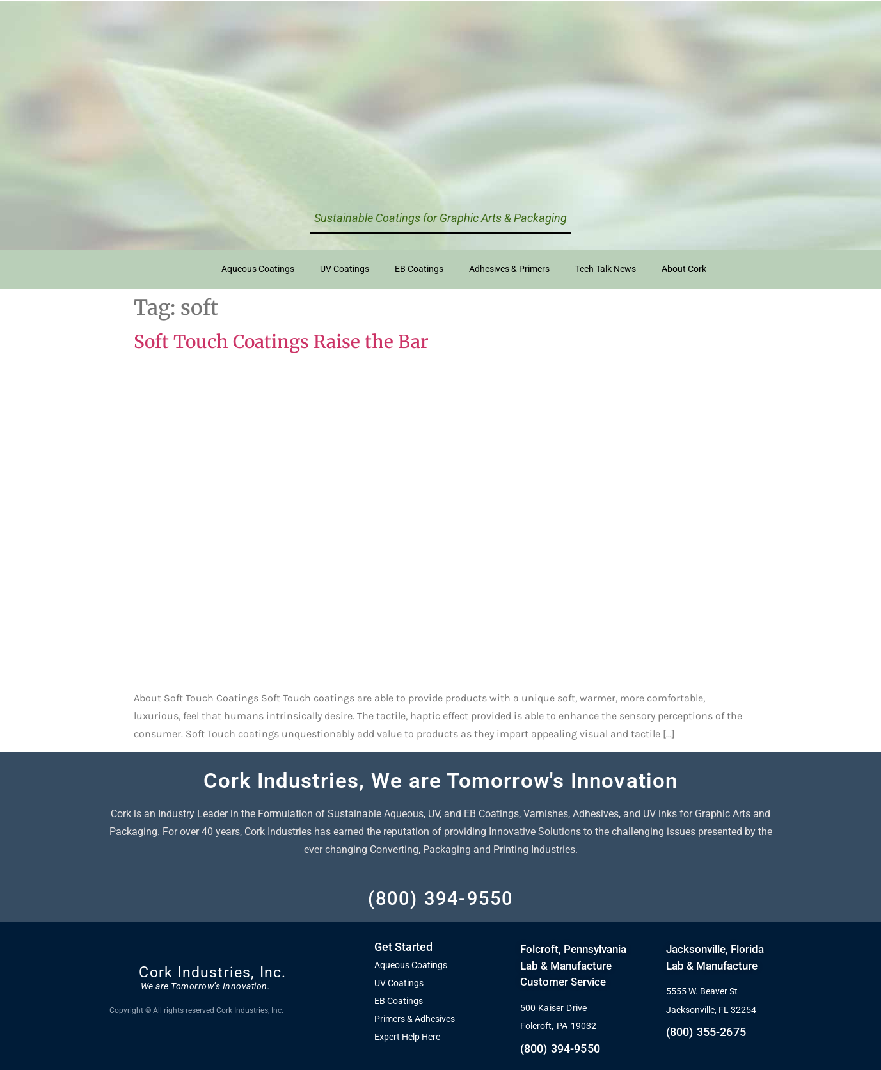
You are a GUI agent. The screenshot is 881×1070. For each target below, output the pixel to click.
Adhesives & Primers (509, 269)
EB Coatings (419, 269)
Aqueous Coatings (257, 269)
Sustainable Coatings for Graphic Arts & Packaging (440, 218)
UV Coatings (344, 269)
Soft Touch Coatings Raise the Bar (281, 341)
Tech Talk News (605, 269)
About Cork (684, 269)
